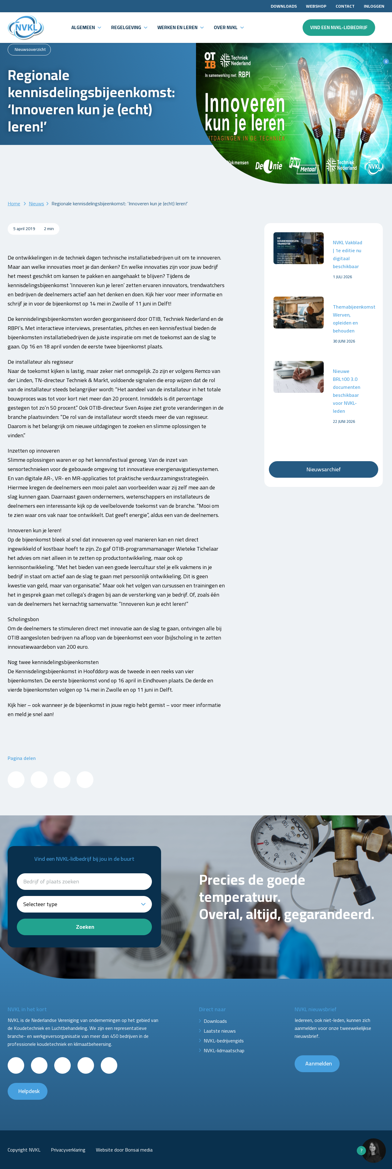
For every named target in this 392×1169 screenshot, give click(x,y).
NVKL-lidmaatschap (224, 1050)
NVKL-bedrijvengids (224, 1040)
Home (14, 203)
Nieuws (36, 203)
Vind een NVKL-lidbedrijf (339, 27)
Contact (345, 6)
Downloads (284, 6)
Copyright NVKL (24, 1149)
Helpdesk (29, 1091)
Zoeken (85, 927)
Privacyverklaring (68, 1149)
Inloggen (374, 6)
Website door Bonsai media (124, 1149)
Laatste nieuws (220, 1030)
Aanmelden (318, 1063)
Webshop (316, 6)
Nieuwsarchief (324, 469)
